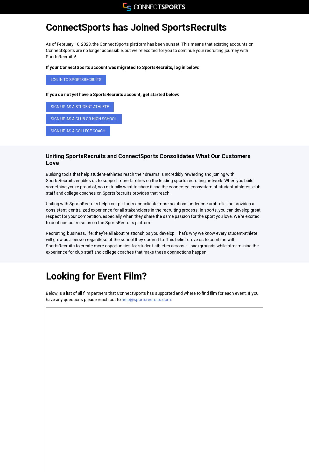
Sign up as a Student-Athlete (80, 106)
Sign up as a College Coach (78, 131)
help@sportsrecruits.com (146, 299)
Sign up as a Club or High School (84, 119)
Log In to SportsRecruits (76, 79)
